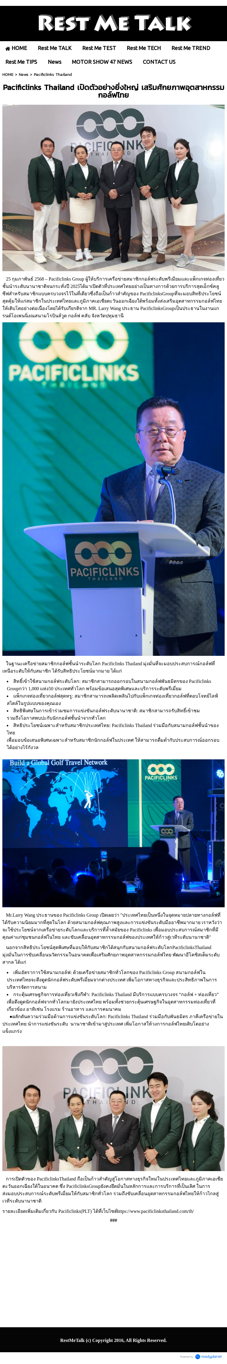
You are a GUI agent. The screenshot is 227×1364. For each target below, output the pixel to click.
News (24, 74)
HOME (8, 74)
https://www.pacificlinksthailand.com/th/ (155, 1211)
